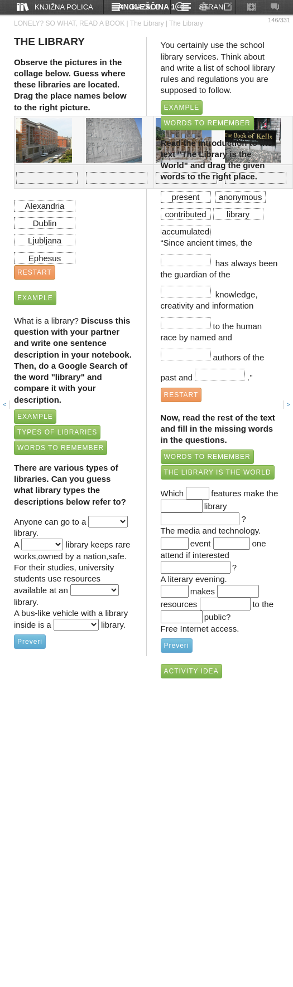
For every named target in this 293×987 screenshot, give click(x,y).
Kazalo (146, 7)
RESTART (34, 272)
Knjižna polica (64, 7)
